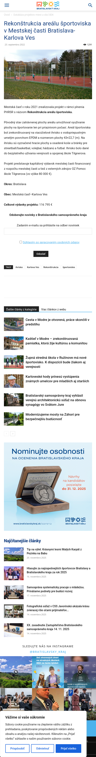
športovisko (69, 267)
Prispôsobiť (17, 748)
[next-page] (12, 433)
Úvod (7, 14)
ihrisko (19, 267)
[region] (43, 734)
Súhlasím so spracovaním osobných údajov (51, 242)
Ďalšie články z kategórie (21, 309)
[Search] (90, 5)
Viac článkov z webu (53, 309)
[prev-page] (6, 433)
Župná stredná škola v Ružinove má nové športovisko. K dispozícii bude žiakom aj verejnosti (56, 362)
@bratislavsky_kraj (48, 652)
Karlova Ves (33, 267)
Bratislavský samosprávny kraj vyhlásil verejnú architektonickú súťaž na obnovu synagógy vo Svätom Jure (56, 400)
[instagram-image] (16, 672)
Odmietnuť (42, 748)
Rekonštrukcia (50, 267)
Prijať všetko (68, 748)
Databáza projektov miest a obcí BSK (34, 14)
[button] (6, 5)
